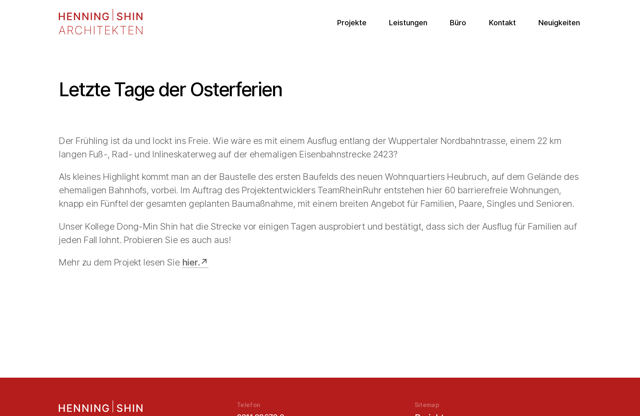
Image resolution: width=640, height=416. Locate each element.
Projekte (352, 23)
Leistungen (408, 23)
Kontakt (502, 23)
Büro (458, 23)
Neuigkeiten (559, 23)
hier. (191, 262)
